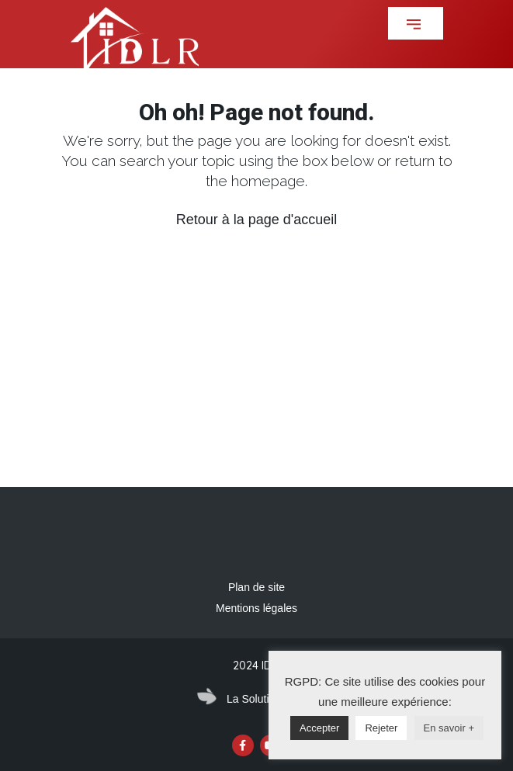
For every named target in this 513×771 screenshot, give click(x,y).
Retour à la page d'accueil (257, 219)
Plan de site (256, 587)
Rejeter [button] (381, 728)
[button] (415, 23)
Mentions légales (256, 608)
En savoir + (449, 728)
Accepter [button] (319, 728)
